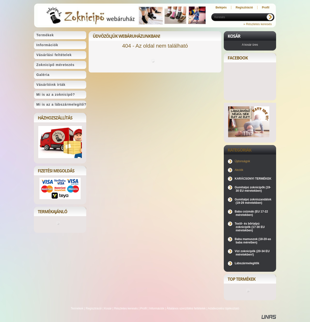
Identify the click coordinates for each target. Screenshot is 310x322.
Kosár (108, 308)
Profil (143, 308)
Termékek (77, 308)
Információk (156, 308)
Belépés (221, 7)
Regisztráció (94, 308)
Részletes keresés (126, 308)
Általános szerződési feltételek (186, 308)
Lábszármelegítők (247, 263)
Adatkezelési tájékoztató (223, 308)
